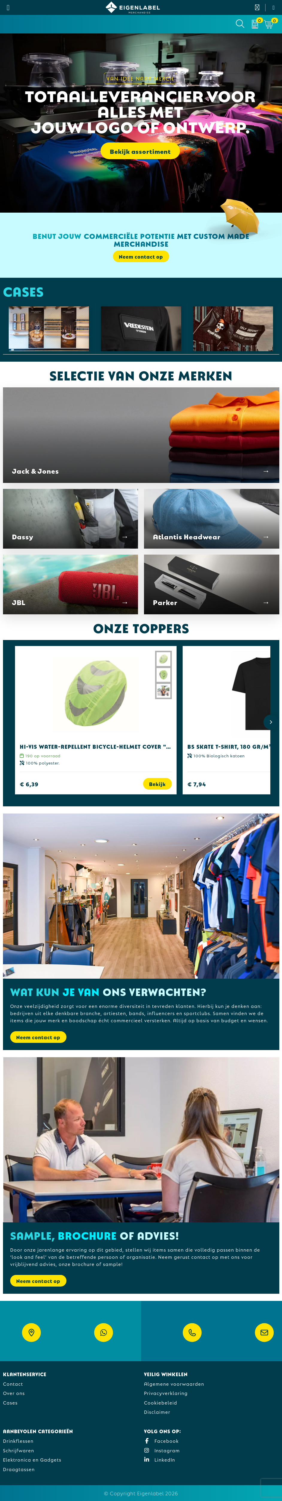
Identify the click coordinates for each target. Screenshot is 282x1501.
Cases (10, 1402)
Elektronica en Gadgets (32, 1459)
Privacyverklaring (166, 1393)
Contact (13, 1383)
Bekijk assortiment (140, 151)
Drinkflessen (18, 1440)
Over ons (14, 1393)
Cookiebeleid (160, 1402)
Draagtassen (19, 1469)
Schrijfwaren (18, 1450)
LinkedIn (159, 1459)
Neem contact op (141, 256)
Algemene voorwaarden (174, 1383)
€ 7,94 (196, 783)
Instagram (162, 1450)
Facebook (161, 1440)
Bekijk (157, 783)
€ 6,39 (29, 783)
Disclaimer (157, 1411)
